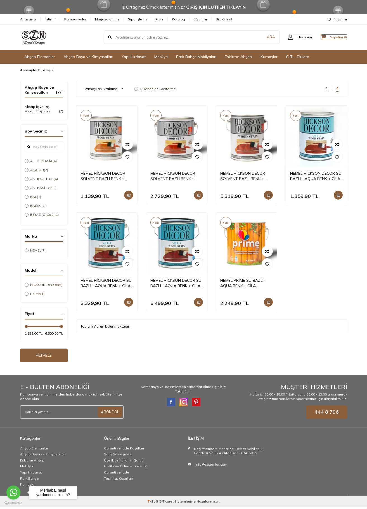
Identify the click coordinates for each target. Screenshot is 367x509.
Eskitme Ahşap (238, 56)
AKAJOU (36, 170)
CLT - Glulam (297, 56)
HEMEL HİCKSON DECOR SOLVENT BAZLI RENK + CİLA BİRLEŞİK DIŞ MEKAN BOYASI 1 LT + (104, 176)
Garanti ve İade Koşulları (124, 450)
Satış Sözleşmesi (118, 456)
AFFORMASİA (41, 161)
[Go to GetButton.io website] (13, 503)
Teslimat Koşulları (118, 481)
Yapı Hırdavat (134, 56)
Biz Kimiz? (224, 19)
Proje (159, 19)
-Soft (153, 503)
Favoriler (337, 19)
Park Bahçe (29, 481)
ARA (260, 37)
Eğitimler (200, 19)
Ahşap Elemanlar (39, 56)
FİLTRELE (44, 356)
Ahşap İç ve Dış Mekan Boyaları (44, 109)
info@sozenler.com (211, 467)
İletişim (50, 19)
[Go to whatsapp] (13, 492)
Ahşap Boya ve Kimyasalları (88, 56)
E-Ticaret (166, 503)
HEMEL (35, 250)
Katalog (178, 19)
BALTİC (35, 205)
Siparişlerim (137, 19)
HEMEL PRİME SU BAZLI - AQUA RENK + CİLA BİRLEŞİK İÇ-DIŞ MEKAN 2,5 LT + (245, 283)
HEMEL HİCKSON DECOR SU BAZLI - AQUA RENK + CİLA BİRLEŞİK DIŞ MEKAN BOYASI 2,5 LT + (106, 283)
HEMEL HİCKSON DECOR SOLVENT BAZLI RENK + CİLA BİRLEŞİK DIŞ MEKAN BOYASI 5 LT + (243, 176)
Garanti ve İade (116, 474)
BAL (33, 197)
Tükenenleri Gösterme (155, 89)
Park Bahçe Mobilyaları (196, 56)
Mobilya (161, 56)
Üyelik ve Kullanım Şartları (125, 462)
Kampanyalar (75, 19)
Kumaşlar (269, 56)
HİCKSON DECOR (43, 285)
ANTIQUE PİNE (41, 179)
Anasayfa (28, 19)
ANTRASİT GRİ (41, 188)
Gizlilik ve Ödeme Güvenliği (126, 469)
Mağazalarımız (107, 19)
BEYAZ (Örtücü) (42, 214)
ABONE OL (109, 414)
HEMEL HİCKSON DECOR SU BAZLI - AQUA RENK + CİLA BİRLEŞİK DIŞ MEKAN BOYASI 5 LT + (176, 283)
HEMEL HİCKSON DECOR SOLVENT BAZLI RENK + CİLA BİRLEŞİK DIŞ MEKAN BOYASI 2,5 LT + (174, 176)
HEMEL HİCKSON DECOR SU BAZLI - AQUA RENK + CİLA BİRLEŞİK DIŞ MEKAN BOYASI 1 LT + (316, 176)
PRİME (34, 294)
